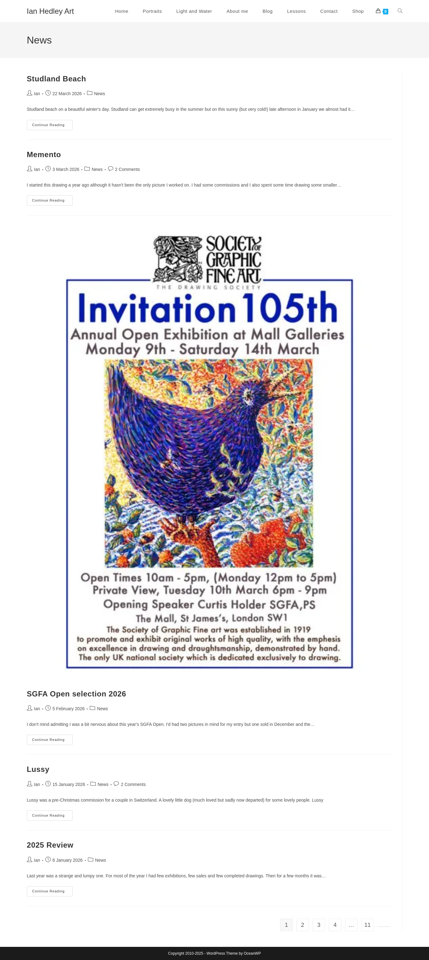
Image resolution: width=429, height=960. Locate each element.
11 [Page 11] (368, 925)
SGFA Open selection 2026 (76, 694)
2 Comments (127, 169)
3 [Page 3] (318, 925)
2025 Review (50, 845)
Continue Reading (52, 126)
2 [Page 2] (302, 925)
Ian (37, 93)
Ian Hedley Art (50, 11)
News (99, 93)
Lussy (38, 769)
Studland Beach (56, 78)
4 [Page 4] (335, 925)
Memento (44, 154)
